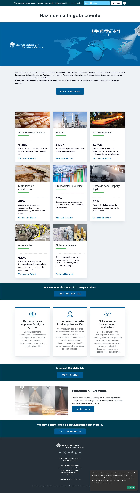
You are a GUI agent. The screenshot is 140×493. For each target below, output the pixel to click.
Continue (116, 3)
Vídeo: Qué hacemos (70, 91)
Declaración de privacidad (56, 486)
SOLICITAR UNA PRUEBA (70, 431)
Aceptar (130, 487)
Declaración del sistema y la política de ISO (84, 486)
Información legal (38, 486)
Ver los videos (83, 409)
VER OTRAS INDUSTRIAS (70, 294)
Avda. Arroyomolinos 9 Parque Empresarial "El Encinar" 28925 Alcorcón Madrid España (70, 470)
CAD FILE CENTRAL (70, 375)
